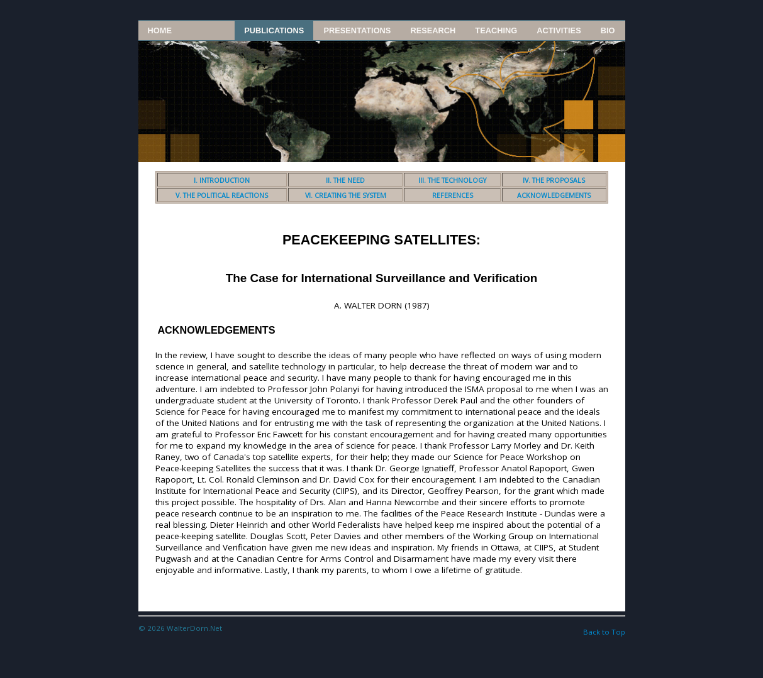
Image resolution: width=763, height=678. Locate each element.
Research (432, 30)
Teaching (496, 30)
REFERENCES (452, 195)
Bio (608, 30)
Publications (274, 30)
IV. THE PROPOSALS (554, 180)
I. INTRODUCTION (222, 180)
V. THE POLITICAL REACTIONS (221, 195)
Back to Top (604, 632)
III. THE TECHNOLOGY (452, 180)
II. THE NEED (345, 180)
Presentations (357, 30)
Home (160, 30)
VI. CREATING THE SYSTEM (345, 195)
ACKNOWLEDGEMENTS (554, 195)
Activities (559, 30)
